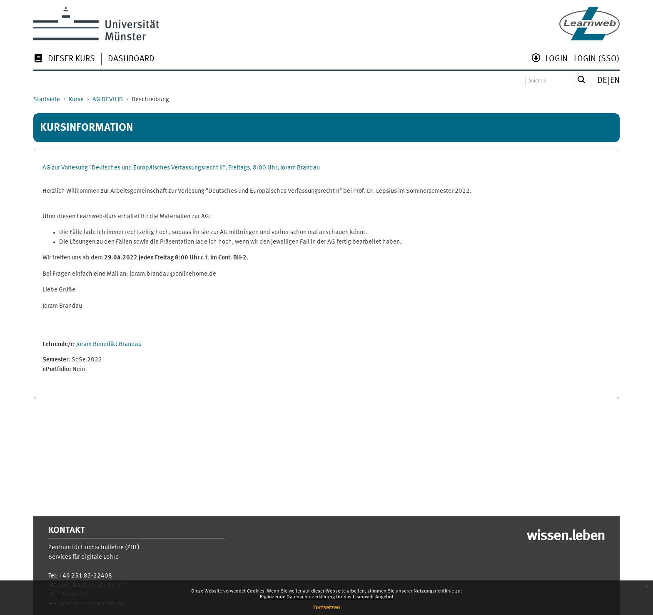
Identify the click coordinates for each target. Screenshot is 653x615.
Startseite (46, 100)
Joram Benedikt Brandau (109, 344)
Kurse (76, 100)
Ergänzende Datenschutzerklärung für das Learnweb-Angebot (327, 597)
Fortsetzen (326, 607)
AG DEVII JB (107, 100)
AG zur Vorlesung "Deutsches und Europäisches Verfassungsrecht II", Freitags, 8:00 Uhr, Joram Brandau (181, 168)
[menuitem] (64, 60)
